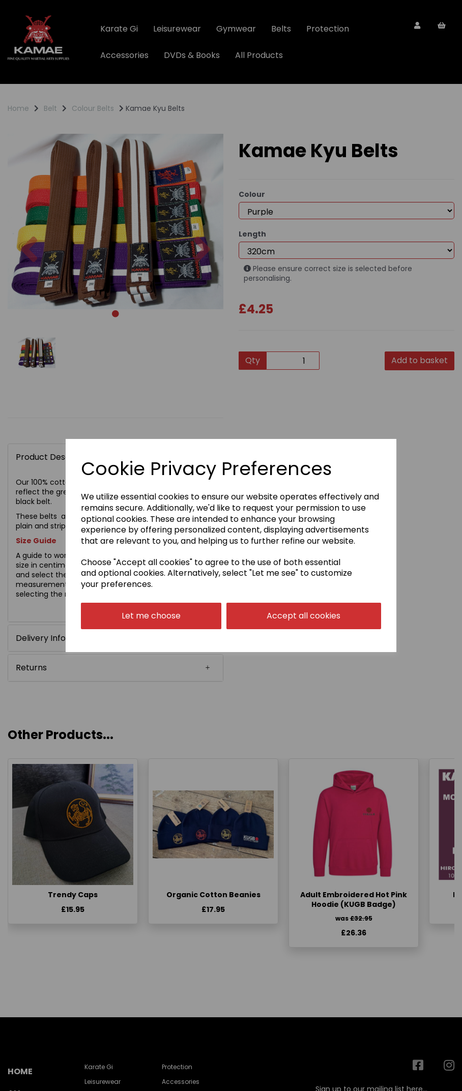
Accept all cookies (303, 616)
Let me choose (151, 616)
